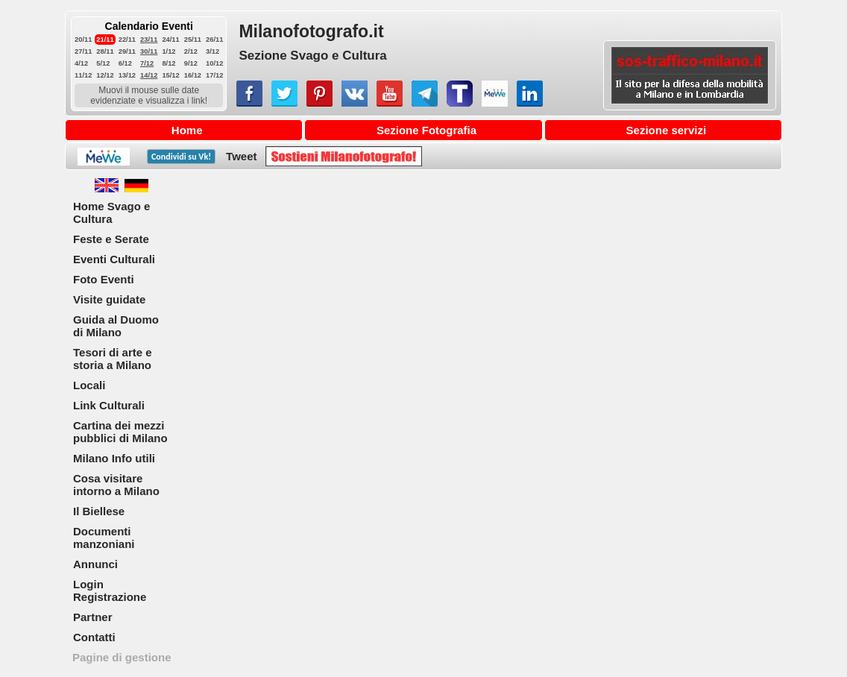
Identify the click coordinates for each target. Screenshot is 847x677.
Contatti (94, 637)
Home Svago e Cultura (111, 212)
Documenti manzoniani (104, 537)
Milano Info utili (114, 458)
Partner (93, 617)
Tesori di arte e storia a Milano (112, 358)
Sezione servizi (666, 130)
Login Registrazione (109, 590)
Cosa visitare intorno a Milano (116, 484)
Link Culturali (109, 405)
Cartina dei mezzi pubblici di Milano (120, 431)
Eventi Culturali (114, 259)
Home (187, 130)
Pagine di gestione (121, 657)
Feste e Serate (111, 239)
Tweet (241, 156)
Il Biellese (99, 511)
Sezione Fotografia (426, 130)
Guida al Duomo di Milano (116, 325)
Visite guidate (109, 299)
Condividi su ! (181, 156)
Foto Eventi (103, 279)
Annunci (95, 564)
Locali (89, 385)
